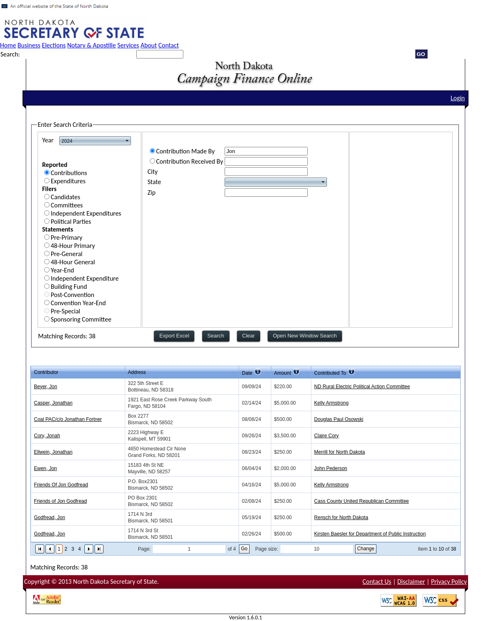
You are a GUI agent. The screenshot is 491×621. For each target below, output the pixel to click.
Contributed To (330, 373)
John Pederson (330, 468)
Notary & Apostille (91, 45)
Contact (168, 45)
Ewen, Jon (45, 468)
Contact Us (377, 581)
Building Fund (69, 286)
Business (29, 45)
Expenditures (68, 181)
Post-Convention (72, 295)
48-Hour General (73, 262)
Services (128, 45)
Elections (53, 45)
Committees (67, 205)
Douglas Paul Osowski (338, 419)
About (148, 45)
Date (247, 373)
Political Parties (71, 221)
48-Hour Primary (73, 246)
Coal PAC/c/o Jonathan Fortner (68, 419)
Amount (282, 373)
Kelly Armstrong (331, 403)
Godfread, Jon (49, 517)
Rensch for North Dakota (341, 517)
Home (8, 45)
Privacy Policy (449, 581)
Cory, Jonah (47, 436)
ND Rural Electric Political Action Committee (362, 386)
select (127, 140)
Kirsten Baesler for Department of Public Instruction (370, 534)
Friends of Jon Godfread (60, 501)
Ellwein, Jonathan (53, 452)
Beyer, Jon (45, 386)
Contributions (69, 173)
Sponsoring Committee (81, 319)
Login (457, 98)
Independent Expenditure (85, 278)
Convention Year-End (78, 303)
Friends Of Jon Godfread (61, 485)
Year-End (62, 270)
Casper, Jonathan (53, 403)
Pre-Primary (66, 237)
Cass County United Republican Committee (361, 501)
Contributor (46, 372)
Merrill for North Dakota (339, 452)
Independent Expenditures (86, 213)
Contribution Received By (189, 161)
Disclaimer (411, 581)
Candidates (65, 197)
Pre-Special (65, 311)
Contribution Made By (185, 151)
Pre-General (67, 254)
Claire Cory (326, 436)
